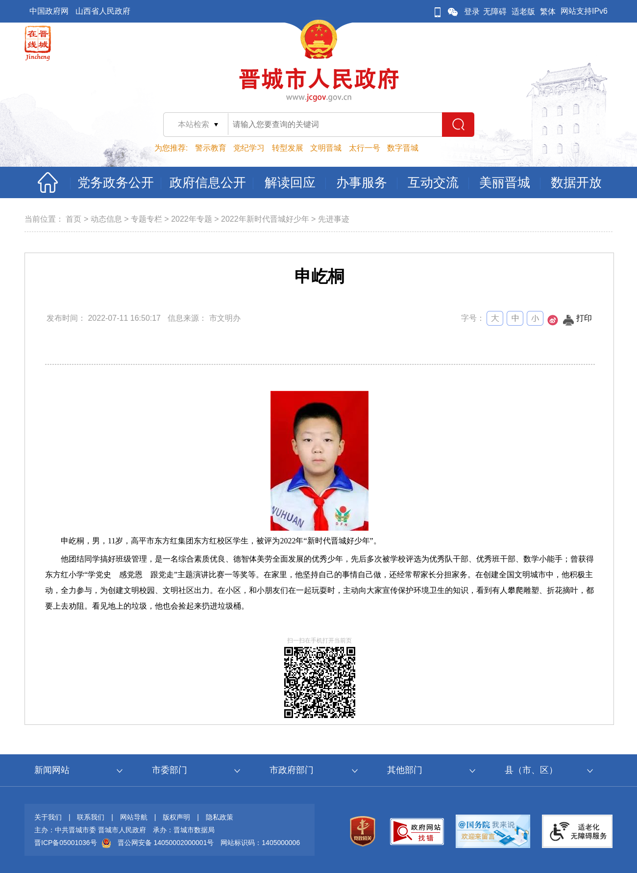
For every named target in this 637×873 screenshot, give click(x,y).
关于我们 (48, 817)
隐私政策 (219, 817)
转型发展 (287, 148)
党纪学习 (249, 148)
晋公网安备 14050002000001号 (166, 843)
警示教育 (210, 148)
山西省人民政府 (102, 11)
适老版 (523, 11)
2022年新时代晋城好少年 (265, 219)
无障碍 (495, 11)
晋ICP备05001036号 (65, 843)
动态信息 (106, 219)
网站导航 (133, 817)
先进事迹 (333, 219)
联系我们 (90, 817)
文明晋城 (326, 148)
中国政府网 (49, 11)
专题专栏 (146, 219)
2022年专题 (191, 219)
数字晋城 (402, 148)
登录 (472, 11)
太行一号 (364, 148)
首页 (73, 219)
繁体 (548, 11)
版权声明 (176, 817)
